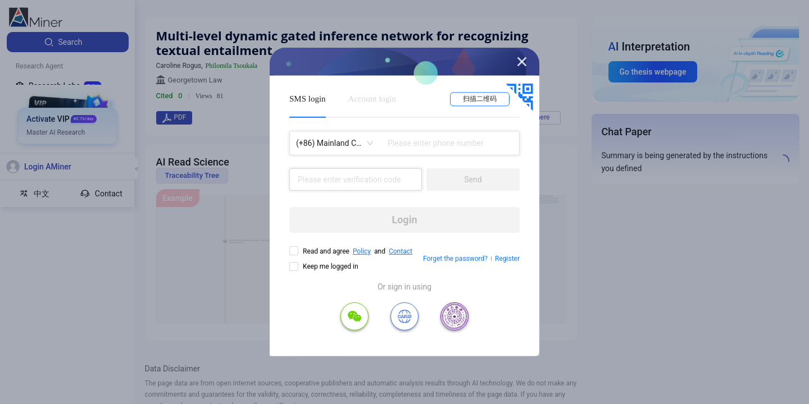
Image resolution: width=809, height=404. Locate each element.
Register (507, 259)
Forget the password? (455, 259)
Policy (362, 251)
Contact (400, 251)
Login (404, 220)
